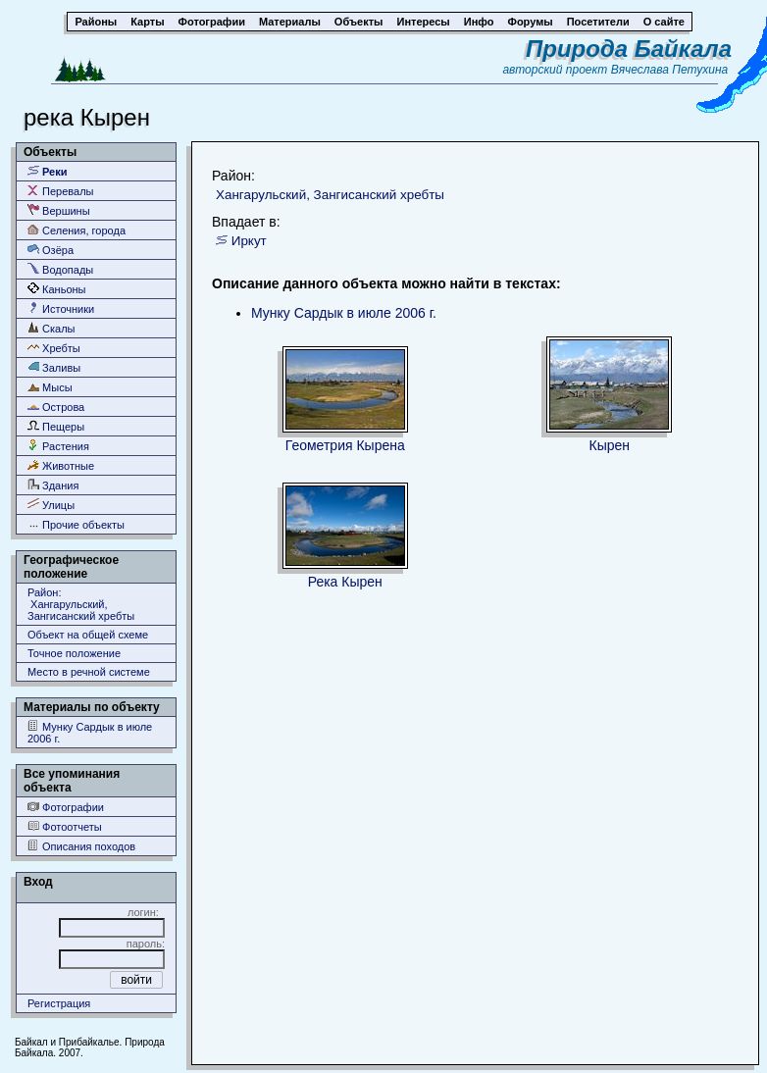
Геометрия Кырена (345, 445)
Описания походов (81, 846)
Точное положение (74, 653)
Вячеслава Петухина (670, 70)
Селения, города (76, 230)
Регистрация (58, 1003)
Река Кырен (345, 581)
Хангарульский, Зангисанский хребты (330, 194)
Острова (55, 406)
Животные (60, 465)
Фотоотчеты (64, 826)
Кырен (609, 445)
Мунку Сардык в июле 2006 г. (89, 732)
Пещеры (55, 426)
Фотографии (65, 806)
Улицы (51, 504)
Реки (47, 171)
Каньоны (56, 288)
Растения (58, 445)
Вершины (58, 210)
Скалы (51, 328)
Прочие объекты (76, 524)
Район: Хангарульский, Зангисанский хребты (80, 604)
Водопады (60, 269)
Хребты (53, 347)
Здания (52, 485)
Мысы (50, 387)
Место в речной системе (88, 672)
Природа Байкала (629, 48)
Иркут (249, 240)
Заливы (53, 367)
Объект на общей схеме (87, 634)
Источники (60, 308)
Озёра (50, 249)
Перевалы (60, 190)
